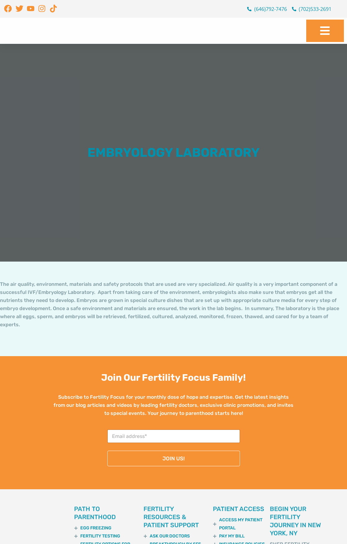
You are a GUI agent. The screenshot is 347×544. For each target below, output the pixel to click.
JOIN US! (173, 458)
